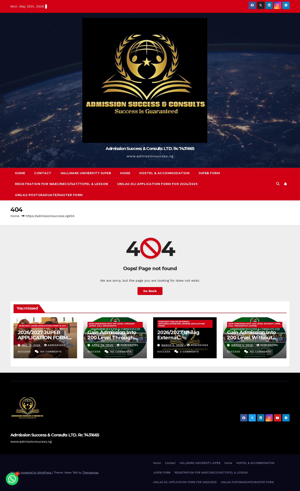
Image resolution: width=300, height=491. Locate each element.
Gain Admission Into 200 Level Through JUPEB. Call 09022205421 (112, 324)
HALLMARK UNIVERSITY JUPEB (86, 173)
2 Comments (189, 351)
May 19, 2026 (31, 345)
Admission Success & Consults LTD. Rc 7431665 (150, 148)
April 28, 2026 (103, 345)
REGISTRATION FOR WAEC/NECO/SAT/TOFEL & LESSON (61, 184)
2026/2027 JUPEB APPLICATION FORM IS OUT (42, 326)
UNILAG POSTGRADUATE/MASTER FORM (49, 195)
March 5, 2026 (242, 345)
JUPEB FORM (209, 173)
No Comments (51, 351)
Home (20, 173)
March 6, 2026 (172, 345)
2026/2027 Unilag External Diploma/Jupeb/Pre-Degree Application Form (182, 323)
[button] (278, 184)
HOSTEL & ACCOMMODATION (164, 173)
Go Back (150, 291)
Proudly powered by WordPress (31, 472)
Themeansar (90, 472)
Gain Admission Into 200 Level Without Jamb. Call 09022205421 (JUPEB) (254, 324)
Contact (42, 173)
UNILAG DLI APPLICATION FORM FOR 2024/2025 (157, 184)
